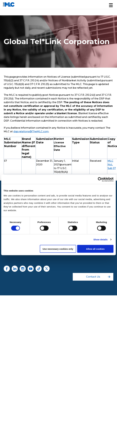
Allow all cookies (95, 248)
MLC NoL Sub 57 (112, 164)
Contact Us (98, 276)
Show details (100, 239)
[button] (111, 5)
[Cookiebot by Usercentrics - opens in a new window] (100, 179)
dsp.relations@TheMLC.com (31, 131)
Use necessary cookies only (58, 248)
